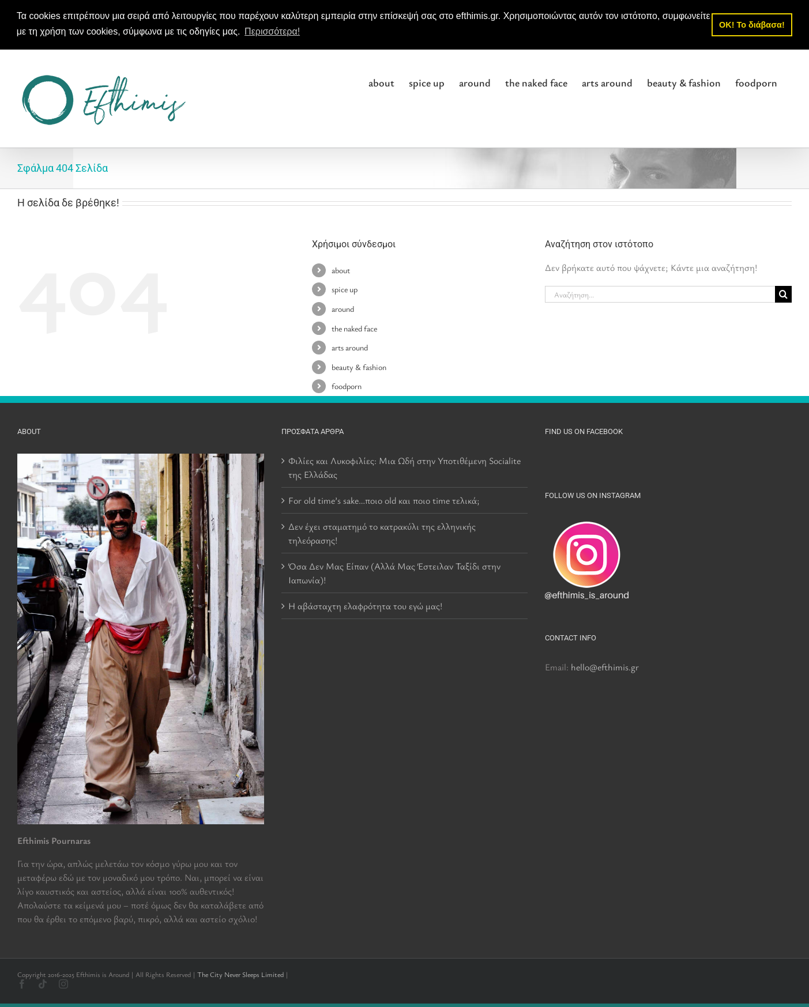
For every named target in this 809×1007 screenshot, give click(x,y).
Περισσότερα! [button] (272, 31)
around (343, 308)
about (341, 269)
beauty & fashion (359, 366)
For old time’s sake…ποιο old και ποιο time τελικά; (384, 499)
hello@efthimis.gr (605, 666)
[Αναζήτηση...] (660, 294)
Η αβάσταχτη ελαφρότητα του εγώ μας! (365, 605)
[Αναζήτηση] (783, 294)
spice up (345, 289)
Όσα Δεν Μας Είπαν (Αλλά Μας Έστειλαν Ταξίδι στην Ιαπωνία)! (394, 572)
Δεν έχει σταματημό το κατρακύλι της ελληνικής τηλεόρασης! (382, 532)
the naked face (354, 327)
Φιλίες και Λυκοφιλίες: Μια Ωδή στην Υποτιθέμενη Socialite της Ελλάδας (404, 467)
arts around (350, 347)
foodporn (347, 385)
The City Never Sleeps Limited (240, 974)
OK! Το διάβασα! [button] (752, 24)
